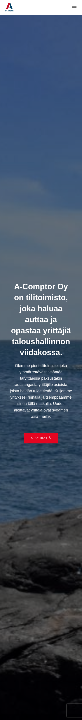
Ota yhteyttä (41, 437)
